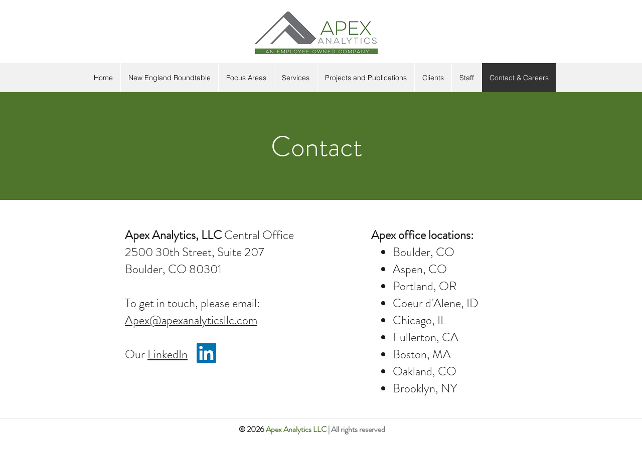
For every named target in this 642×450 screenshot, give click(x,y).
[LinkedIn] (206, 353)
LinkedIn (167, 354)
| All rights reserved (356, 429)
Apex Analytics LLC (297, 429)
